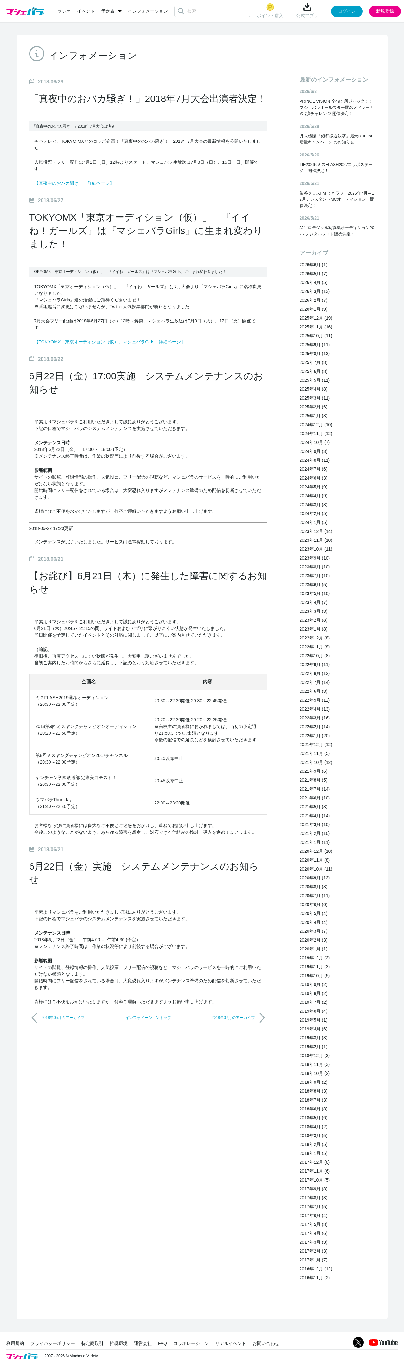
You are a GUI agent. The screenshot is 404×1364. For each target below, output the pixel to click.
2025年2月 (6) (314, 406)
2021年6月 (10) (315, 797)
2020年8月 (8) (314, 886)
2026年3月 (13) (315, 291)
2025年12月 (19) (316, 318)
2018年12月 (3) (315, 1055)
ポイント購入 (270, 10)
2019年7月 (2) (314, 1002)
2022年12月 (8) (315, 637)
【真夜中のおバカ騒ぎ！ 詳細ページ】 (74, 183)
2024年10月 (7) (315, 442)
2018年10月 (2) (315, 1073)
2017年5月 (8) (314, 1224)
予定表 (108, 11)
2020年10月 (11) (316, 868)
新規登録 (385, 11)
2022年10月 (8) (315, 655)
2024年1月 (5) (314, 522)
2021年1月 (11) (315, 842)
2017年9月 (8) (314, 1188)
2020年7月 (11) (315, 895)
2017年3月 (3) (314, 1242)
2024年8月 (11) (315, 460)
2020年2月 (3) (314, 940)
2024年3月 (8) (314, 504)
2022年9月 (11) (315, 664)
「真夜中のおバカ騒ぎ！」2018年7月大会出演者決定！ (148, 98)
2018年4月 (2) (314, 1126)
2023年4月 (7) (314, 602)
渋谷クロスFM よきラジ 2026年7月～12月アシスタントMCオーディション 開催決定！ (337, 199)
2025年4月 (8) (314, 389)
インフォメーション (148, 11)
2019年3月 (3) (314, 1037)
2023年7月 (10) (315, 575)
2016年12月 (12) (316, 1268)
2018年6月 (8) (314, 1108)
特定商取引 (92, 1343)
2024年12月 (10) (316, 424)
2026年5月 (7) (314, 273)
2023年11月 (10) (316, 540)
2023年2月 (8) (314, 620)
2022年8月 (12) (315, 673)
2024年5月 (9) (314, 486)
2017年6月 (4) (314, 1215)
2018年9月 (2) (314, 1082)
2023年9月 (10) (315, 557)
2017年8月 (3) (314, 1197)
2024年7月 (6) (314, 469)
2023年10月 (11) (316, 549)
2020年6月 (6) (314, 904)
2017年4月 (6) (314, 1233)
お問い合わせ (266, 1343)
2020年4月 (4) (314, 922)
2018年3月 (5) (314, 1135)
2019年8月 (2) (314, 993)
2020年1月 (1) (314, 948)
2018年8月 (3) (314, 1091)
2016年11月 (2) (315, 1277)
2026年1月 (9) (314, 309)
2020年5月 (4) (314, 913)
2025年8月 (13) (315, 353)
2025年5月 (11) (315, 380)
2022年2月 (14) (315, 726)
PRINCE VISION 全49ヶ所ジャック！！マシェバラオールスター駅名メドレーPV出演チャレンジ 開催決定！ (336, 107)
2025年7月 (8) (314, 362)
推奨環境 (119, 1343)
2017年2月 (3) (314, 1251)
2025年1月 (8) (314, 415)
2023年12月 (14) (316, 531)
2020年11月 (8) (315, 860)
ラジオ (64, 11)
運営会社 (143, 1343)
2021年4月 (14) (315, 815)
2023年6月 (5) (314, 584)
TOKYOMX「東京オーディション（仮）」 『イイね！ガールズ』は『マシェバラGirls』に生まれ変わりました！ (146, 230)
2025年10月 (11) (316, 335)
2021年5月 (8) (314, 806)
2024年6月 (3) (314, 477)
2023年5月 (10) (315, 593)
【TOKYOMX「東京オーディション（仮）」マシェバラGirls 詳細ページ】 (110, 341)
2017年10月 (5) (315, 1179)
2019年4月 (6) (314, 1028)
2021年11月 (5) (315, 753)
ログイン (347, 11)
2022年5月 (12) (315, 700)
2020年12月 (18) (316, 851)
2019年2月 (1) (314, 1046)
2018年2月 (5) (314, 1144)
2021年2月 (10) (315, 833)
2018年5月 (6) (314, 1117)
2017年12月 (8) (315, 1162)
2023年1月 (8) (314, 629)
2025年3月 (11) (315, 398)
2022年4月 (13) (315, 709)
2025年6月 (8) (314, 371)
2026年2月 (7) (314, 300)
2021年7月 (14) (315, 788)
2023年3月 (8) (314, 611)
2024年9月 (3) (314, 451)
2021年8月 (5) (314, 780)
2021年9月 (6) (314, 771)
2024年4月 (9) (314, 495)
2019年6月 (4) (314, 1011)
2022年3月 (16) (315, 717)
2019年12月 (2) (315, 957)
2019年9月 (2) (314, 984)
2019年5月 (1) (314, 1020)
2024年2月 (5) (314, 513)
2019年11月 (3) (315, 966)
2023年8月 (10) (315, 566)
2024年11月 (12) (316, 433)
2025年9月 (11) (315, 344)
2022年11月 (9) (315, 646)
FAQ (162, 1343)
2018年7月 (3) (314, 1099)
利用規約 (15, 1343)
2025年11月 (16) (316, 326)
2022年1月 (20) (315, 735)
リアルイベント (230, 1343)
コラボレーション (191, 1343)
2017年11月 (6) (315, 1171)
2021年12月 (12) (316, 744)
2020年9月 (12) (315, 877)
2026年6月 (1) (314, 264)
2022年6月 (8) (314, 691)
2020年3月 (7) (314, 931)
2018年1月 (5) (314, 1153)
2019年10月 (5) (315, 975)
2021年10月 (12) (316, 762)
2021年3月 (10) (315, 824)
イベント (86, 11)
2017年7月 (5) (314, 1206)
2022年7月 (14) (315, 682)
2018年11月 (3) (315, 1064)
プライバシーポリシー (52, 1343)
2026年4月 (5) (314, 282)
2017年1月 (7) (314, 1259)
